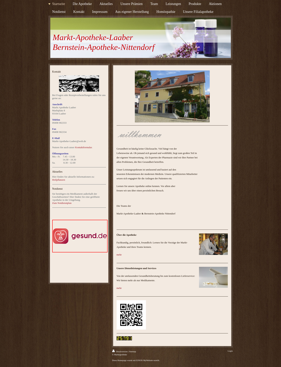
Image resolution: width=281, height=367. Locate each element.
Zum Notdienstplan (62, 203)
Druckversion (120, 351)
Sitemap (132, 351)
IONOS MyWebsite (144, 360)
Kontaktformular (83, 147)
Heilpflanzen (58, 179)
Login (230, 351)
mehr (119, 254)
